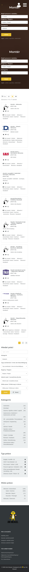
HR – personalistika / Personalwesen (13, 419)
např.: (2, 38)
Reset (15, 392)
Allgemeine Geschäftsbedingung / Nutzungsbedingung (10, 556)
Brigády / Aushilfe (14, 459)
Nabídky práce (5, 535)
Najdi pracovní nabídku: (9, 13)
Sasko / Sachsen (10, 491)
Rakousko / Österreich (9, 498)
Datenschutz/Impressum (7, 552)
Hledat (6, 34)
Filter (4, 96)
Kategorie (4, 25)
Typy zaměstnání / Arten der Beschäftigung (14, 362)
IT (3, 424)
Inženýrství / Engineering (9, 421)
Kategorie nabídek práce (7, 540)
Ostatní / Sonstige (8, 435)
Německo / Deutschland (9, 488)
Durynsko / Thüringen (11, 495)
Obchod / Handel (7, 426)
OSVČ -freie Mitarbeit (14, 462)
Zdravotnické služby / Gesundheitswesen (8, 443)
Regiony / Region (7, 19)
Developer (6, 408)
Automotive (6, 405)
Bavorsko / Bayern (10, 493)
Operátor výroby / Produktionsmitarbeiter (9, 430)
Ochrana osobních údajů (7, 542)
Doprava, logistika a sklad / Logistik (12, 410)
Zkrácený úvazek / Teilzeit (14, 473)
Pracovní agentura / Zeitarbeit (14, 467)
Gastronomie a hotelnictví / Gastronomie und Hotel (10, 414)
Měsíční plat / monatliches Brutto (11, 377)
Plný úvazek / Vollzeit (14, 464)
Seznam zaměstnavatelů (7, 538)
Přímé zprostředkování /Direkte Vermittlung (14, 470)
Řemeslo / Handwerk (8, 437)
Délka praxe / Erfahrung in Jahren (11, 384)
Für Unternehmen (5, 559)
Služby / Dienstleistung (9, 440)
